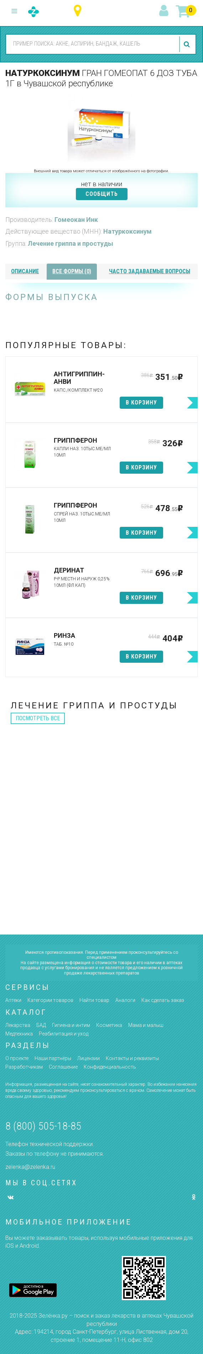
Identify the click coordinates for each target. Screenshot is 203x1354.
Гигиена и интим (71, 1025)
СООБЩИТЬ (101, 193)
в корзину (141, 402)
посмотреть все (38, 718)
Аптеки (13, 1000)
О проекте (16, 1058)
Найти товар (94, 1000)
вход (165, 11)
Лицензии (88, 1058)
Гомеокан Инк (76, 219)
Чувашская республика (79, 10)
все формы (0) (71, 271)
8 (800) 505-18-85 (43, 1126)
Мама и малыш (145, 1025)
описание (25, 271)
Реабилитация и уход (63, 1034)
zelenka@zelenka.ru (30, 1167)
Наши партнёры (53, 1058)
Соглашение (63, 1067)
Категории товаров (50, 1000)
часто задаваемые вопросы (149, 271)
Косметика (109, 1025)
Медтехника (19, 1034)
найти (188, 44)
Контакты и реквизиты (132, 1058)
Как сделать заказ (162, 1000)
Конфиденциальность (110, 1067)
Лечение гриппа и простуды (70, 243)
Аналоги (125, 1000)
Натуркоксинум (127, 231)
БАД (41, 1025)
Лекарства (17, 1025)
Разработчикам (24, 1067)
